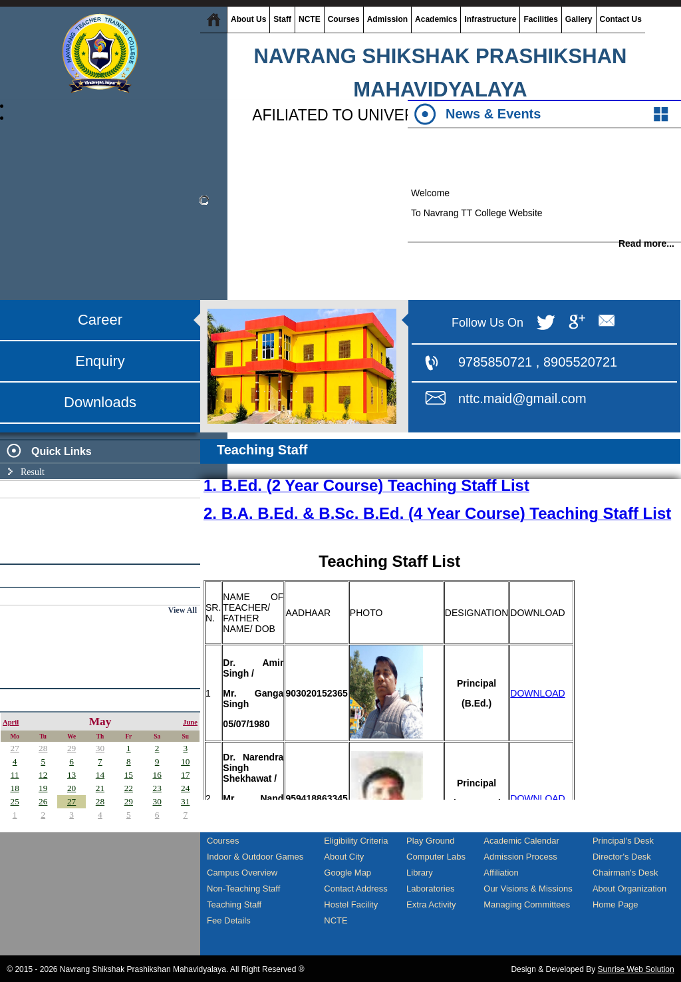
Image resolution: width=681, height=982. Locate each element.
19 (43, 788)
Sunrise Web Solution (636, 969)
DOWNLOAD (537, 693)
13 (71, 775)
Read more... (646, 249)
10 (185, 761)
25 (15, 801)
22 (128, 788)
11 (15, 775)
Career (100, 319)
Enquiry (100, 361)
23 (156, 788)
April (11, 722)
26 (43, 801)
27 (15, 748)
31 (185, 801)
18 (15, 788)
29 (71, 748)
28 (43, 748)
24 (185, 788)
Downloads (100, 402)
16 (156, 775)
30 (100, 748)
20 (71, 788)
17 (185, 775)
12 (43, 775)
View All (182, 610)
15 (128, 775)
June (190, 722)
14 (100, 775)
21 (100, 788)
